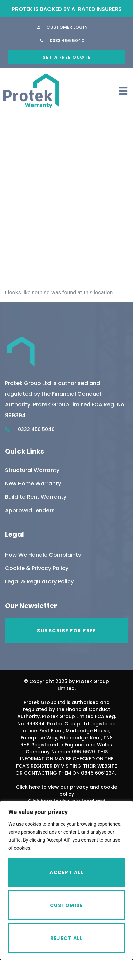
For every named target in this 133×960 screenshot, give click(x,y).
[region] (66, 880)
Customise (67, 905)
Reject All (66, 938)
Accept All (66, 872)
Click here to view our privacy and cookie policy (66, 790)
